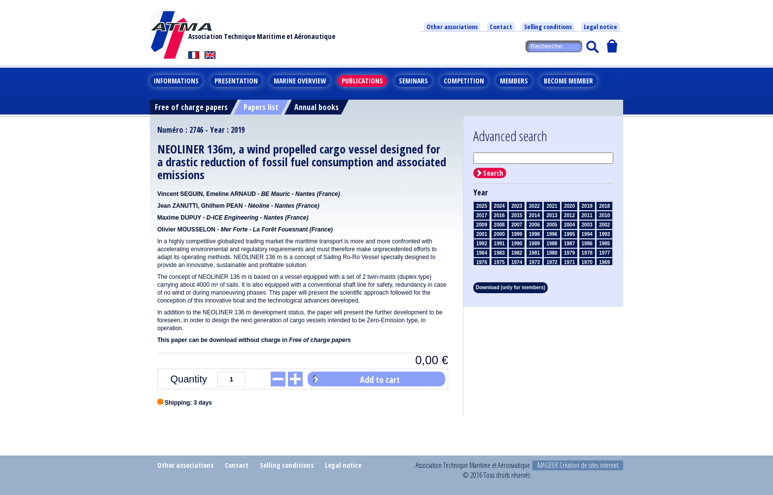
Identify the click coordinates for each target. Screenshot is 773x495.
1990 (516, 243)
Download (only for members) (510, 287)
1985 (604, 243)
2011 (587, 215)
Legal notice (600, 26)
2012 (569, 215)
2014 (534, 215)
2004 (569, 225)
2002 (604, 225)
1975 (499, 262)
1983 (499, 253)
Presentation (236, 80)
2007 (516, 225)
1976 (481, 262)
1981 (534, 253)
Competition (464, 80)
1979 (569, 253)
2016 (499, 215)
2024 (499, 206)
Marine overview (300, 80)
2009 (481, 225)
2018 (604, 206)
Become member (568, 80)
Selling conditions (548, 26)
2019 (587, 206)
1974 (516, 262)
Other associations (452, 26)
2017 (481, 215)
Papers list (261, 107)
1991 (499, 243)
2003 (587, 225)
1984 (481, 253)
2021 (551, 206)
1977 (604, 253)
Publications (362, 80)
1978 (587, 253)
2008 (499, 225)
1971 (569, 262)
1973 (534, 262)
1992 (481, 243)
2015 (516, 215)
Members (514, 80)
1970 (587, 262)
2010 (604, 215)
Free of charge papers (191, 107)
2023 (516, 206)
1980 (551, 253)
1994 (587, 234)
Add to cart (380, 379)
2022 (534, 206)
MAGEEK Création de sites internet (577, 465)
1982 (516, 253)
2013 (551, 215)
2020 (569, 206)
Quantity (189, 379)
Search (493, 173)
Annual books (316, 107)
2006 (534, 225)
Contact (501, 26)
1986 (587, 243)
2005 (551, 225)
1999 (516, 234)
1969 (604, 262)
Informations (176, 80)
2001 (481, 234)
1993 (604, 234)
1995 (569, 234)
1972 (551, 262)
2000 (499, 234)
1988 (551, 243)
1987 (569, 243)
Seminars (413, 80)
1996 (551, 234)
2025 (481, 206)
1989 (534, 243)
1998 (534, 234)
